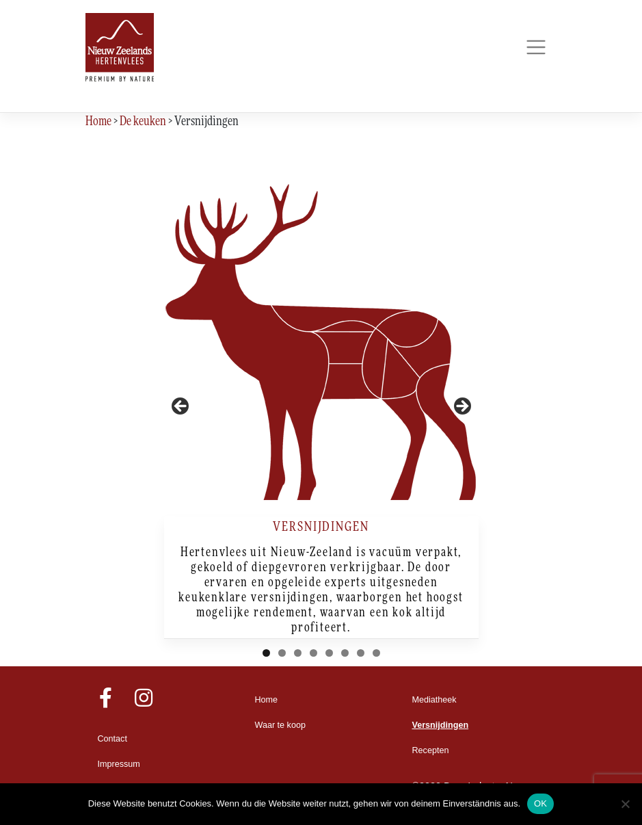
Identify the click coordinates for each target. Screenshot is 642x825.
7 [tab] (360, 653)
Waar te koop (280, 725)
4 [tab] (313, 653)
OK (540, 803)
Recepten (430, 750)
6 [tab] (345, 653)
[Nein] (625, 804)
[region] (321, 410)
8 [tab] (376, 653)
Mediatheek (434, 700)
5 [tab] (329, 653)
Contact (112, 739)
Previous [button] (181, 407)
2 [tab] (282, 653)
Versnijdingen (440, 725)
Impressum (119, 764)
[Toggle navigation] (536, 47)
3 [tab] (298, 653)
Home (266, 700)
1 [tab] (266, 653)
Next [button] (461, 407)
